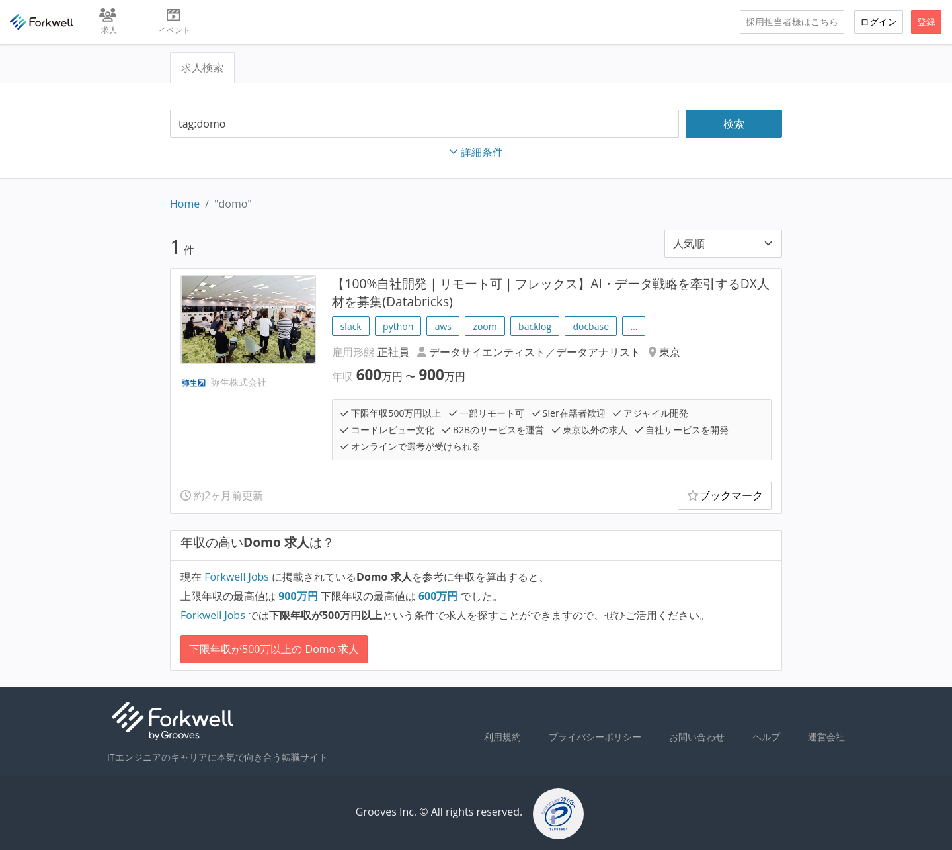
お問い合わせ (697, 736)
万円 (299, 596)
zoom (484, 326)
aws (443, 326)
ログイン (878, 21)
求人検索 (202, 67)
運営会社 (826, 736)
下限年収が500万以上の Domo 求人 (274, 649)
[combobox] (424, 124)
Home (185, 203)
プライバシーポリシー (595, 736)
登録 (926, 21)
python (398, 326)
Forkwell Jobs (236, 577)
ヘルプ (766, 736)
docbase (591, 326)
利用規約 (502, 736)
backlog (534, 326)
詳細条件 (476, 152)
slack (351, 326)
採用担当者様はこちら (792, 21)
